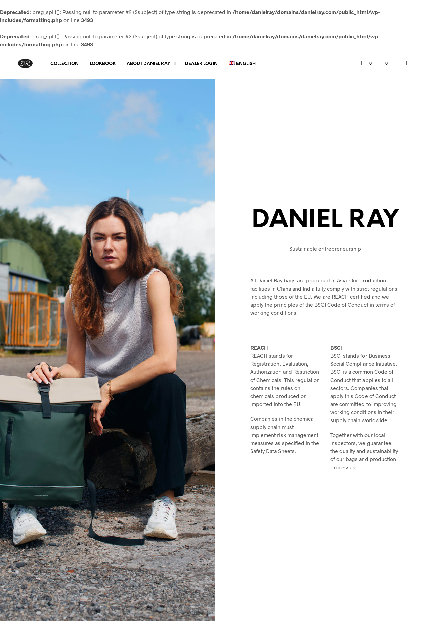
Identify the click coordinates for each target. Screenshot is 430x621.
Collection (64, 64)
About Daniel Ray (148, 64)
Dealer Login (201, 64)
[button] (366, 63)
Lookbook (103, 64)
